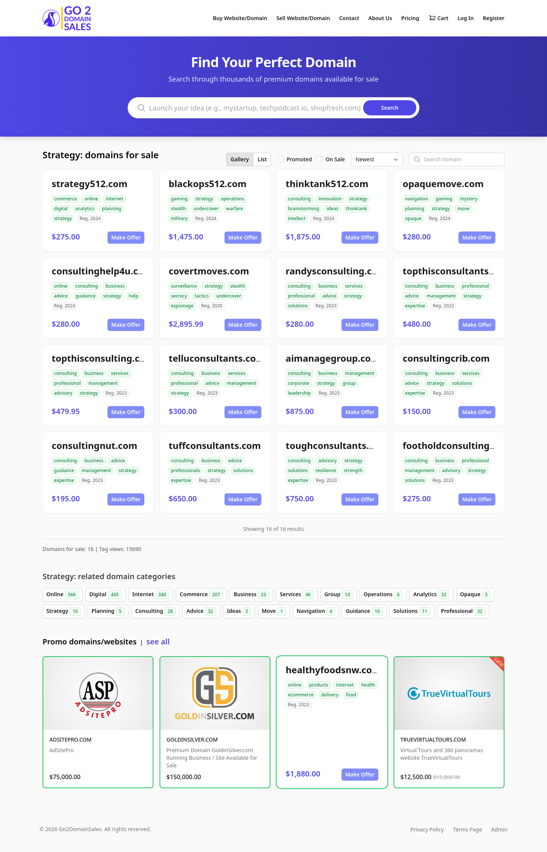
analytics (84, 208)
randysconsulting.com (336, 271)
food (351, 694)
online (91, 198)
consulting (299, 198)
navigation (416, 198)
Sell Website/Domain (303, 18)
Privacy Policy (427, 829)
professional (301, 296)
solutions (298, 305)
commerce (65, 198)
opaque (413, 218)
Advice (201, 611)
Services (297, 594)
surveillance (184, 286)
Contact (349, 18)
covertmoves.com (209, 271)
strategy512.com (89, 183)
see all (157, 641)
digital (61, 208)
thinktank (356, 208)
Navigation (316, 611)
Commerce (201, 594)
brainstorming (303, 208)
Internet (150, 594)
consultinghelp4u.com (102, 271)
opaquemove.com (443, 183)
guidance (86, 296)
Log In (465, 18)
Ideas (239, 611)
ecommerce (300, 694)
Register (493, 18)
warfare (234, 208)
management (441, 296)
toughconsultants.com (337, 445)
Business (251, 594)
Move (274, 611)
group (349, 383)
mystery (468, 198)
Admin (499, 829)
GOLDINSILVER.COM (192, 739)
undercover (206, 208)
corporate (298, 383)
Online (62, 594)
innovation (329, 198)
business (115, 286)
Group (338, 594)
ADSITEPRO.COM (70, 739)
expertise (415, 305)
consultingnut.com (94, 445)
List (262, 159)
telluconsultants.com (217, 358)
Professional (463, 611)
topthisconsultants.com (457, 271)
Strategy (63, 611)
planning (111, 208)
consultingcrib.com (446, 358)
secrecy (179, 296)
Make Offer (126, 237)
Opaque (475, 594)
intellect (296, 218)
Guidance (364, 611)
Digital (105, 594)
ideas (332, 208)
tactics (202, 296)
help (133, 296)
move (463, 208)
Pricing (410, 18)
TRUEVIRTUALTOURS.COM (433, 739)
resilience (325, 470)
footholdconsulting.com (457, 445)
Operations (383, 594)
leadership (299, 393)
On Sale (335, 159)
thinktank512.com (327, 183)
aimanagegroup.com (333, 358)
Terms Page (467, 829)
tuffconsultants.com (215, 445)
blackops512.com (208, 183)
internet (114, 198)
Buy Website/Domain (240, 18)
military (179, 218)
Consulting (155, 611)
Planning (108, 611)
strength (353, 470)
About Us (380, 18)
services (353, 286)
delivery (329, 694)
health (368, 685)
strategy (63, 218)
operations (232, 198)
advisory (63, 393)
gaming (179, 198)
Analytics (431, 594)
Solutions (412, 611)
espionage (182, 305)
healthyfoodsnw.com (333, 669)
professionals (185, 470)
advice (61, 296)
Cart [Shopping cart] (438, 18)
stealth (178, 208)
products (319, 685)
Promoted (299, 159)
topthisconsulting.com (103, 358)
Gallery (240, 159)
